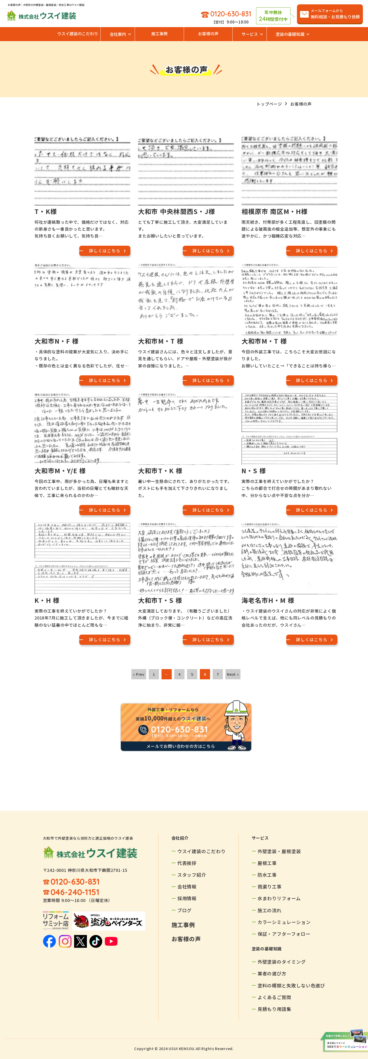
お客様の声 (208, 33)
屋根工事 (267, 863)
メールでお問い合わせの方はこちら (180, 746)
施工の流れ (270, 910)
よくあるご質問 (274, 997)
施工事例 (159, 33)
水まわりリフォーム (279, 898)
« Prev (139, 674)
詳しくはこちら (104, 250)
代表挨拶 (187, 863)
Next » (233, 674)
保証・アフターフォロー (284, 933)
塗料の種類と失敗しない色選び (291, 985)
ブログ (184, 910)
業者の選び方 (272, 973)
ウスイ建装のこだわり (77, 33)
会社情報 (187, 886)
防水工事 (267, 874)
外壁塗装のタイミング (282, 961)
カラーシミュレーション (284, 922)
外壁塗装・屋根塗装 (279, 851)
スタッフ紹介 (191, 874)
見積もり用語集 (274, 1009)
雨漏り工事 (270, 886)
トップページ (269, 104)
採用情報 (187, 898)
